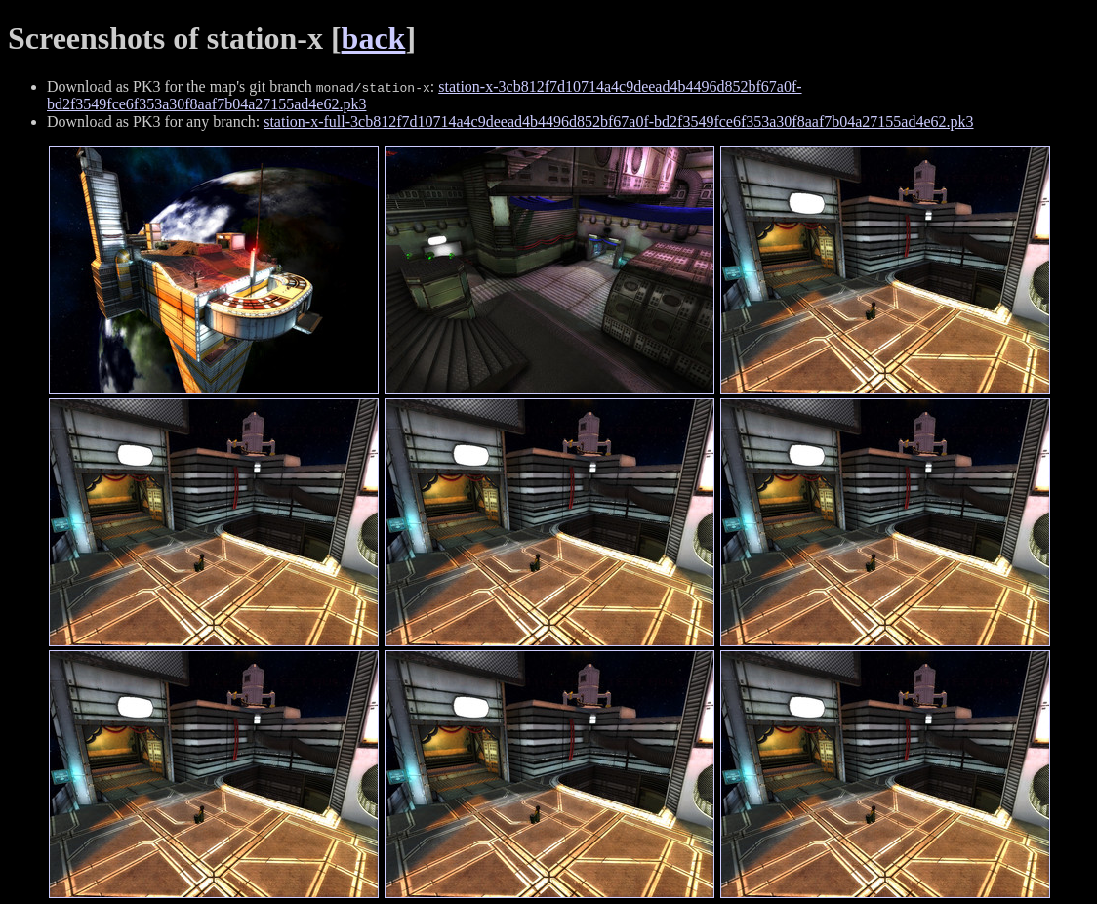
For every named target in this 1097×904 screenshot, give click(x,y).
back (374, 38)
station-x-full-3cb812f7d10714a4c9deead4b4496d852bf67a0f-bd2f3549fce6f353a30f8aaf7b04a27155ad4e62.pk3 (618, 121)
